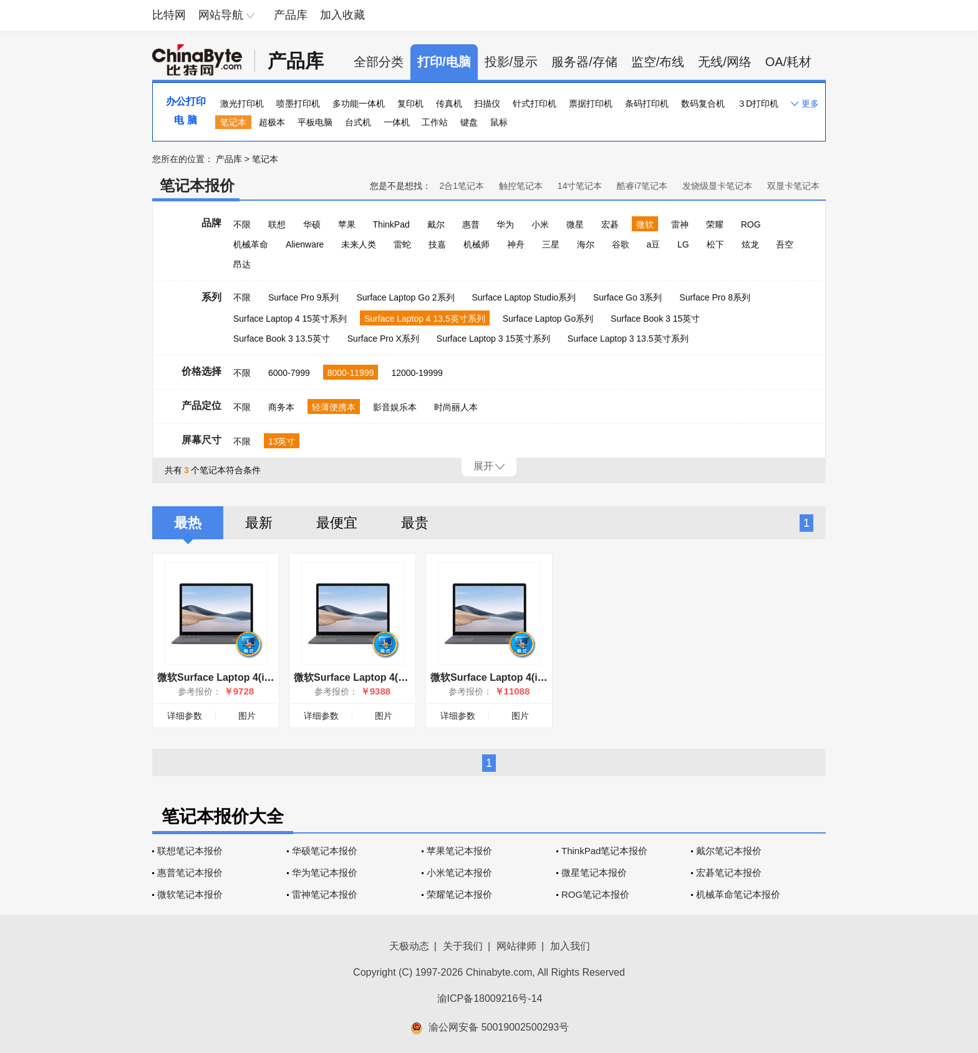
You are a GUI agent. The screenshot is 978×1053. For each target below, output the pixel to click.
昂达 (242, 264)
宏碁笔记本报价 (729, 872)
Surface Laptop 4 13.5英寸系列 (424, 319)
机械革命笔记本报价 (738, 894)
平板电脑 (315, 122)
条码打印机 (647, 103)
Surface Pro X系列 (383, 339)
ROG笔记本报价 (595, 894)
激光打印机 (242, 103)
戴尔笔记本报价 (729, 850)
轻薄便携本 (334, 407)
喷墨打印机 (298, 103)
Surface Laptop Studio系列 (524, 297)
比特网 (169, 15)
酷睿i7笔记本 (642, 186)
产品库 (290, 15)
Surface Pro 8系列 (714, 297)
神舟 (516, 244)
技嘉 (437, 244)
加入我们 (570, 946)
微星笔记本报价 (594, 872)
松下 (715, 244)
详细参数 (184, 716)
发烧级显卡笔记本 (717, 186)
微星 (575, 224)
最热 (187, 523)
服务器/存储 (584, 62)
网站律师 (516, 946)
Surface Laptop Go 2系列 (405, 297)
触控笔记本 (521, 186)
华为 (505, 224)
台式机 (358, 122)
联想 (277, 224)
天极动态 (409, 946)
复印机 (410, 103)
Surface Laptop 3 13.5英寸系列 (628, 339)
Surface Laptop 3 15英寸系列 (493, 339)
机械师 (476, 244)
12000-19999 (417, 373)
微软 (645, 224)
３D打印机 (757, 103)
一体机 (397, 122)
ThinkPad (391, 224)
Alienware (305, 244)
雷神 (680, 224)
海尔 (585, 244)
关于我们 (463, 946)
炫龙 (750, 244)
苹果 (347, 224)
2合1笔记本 (461, 186)
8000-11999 (350, 373)
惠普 (471, 224)
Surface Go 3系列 (627, 297)
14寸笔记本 (580, 186)
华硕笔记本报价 (324, 850)
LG (683, 244)
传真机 (449, 103)
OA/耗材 (788, 62)
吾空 (784, 244)
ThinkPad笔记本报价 (604, 850)
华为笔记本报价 (324, 872)
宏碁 (610, 224)
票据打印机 (590, 103)
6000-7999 (289, 373)
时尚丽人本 (456, 407)
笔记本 (233, 122)
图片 (247, 716)
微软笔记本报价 (190, 894)
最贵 (414, 523)
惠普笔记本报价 (190, 872)
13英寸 (282, 441)
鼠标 (499, 122)
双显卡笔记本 (793, 186)
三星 (550, 244)
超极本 (272, 122)
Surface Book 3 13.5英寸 (281, 339)
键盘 (469, 122)
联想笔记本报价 (190, 850)
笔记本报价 (197, 185)
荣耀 (715, 224)
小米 (540, 224)
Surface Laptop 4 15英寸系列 (290, 319)
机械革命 (250, 244)
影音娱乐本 (395, 407)
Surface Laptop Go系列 (548, 319)
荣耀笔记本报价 (459, 894)
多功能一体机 (358, 103)
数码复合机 (703, 103)
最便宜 (336, 523)
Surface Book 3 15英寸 (655, 319)
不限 (242, 224)
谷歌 (620, 244)
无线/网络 (725, 62)
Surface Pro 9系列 (303, 297)
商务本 (281, 407)
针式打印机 (534, 103)
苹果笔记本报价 (459, 850)
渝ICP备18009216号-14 (490, 998)
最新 (259, 523)
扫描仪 (487, 103)
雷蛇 (402, 244)
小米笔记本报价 (459, 872)
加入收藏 (342, 15)
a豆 (653, 244)
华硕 (312, 224)
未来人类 (358, 244)
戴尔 (436, 224)
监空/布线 (658, 62)
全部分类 (379, 62)
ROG (751, 224)
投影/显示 (511, 62)
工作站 (435, 122)
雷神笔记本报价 (324, 894)
